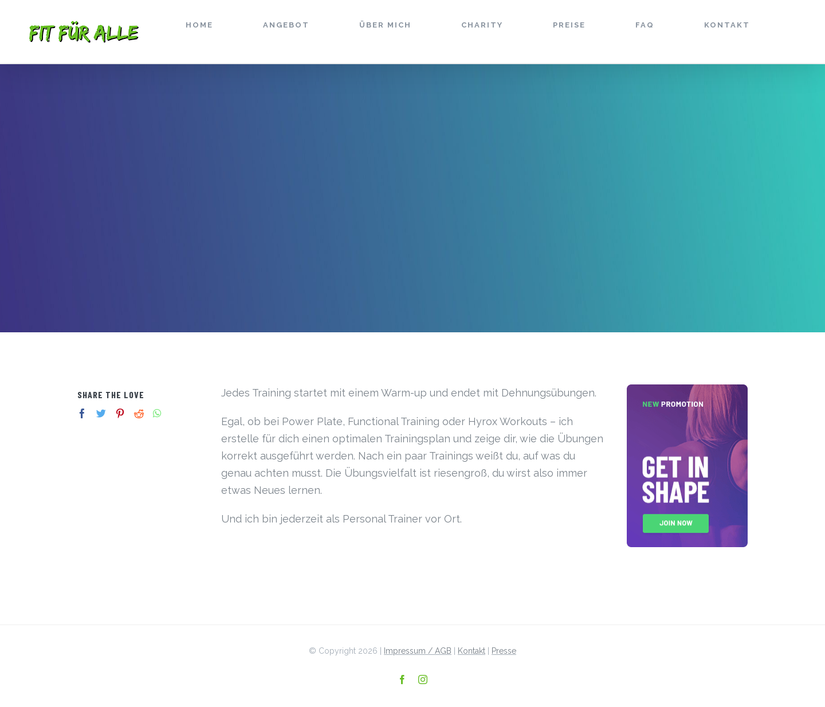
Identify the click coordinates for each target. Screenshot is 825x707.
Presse (504, 650)
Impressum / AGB (417, 650)
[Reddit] (139, 413)
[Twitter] (101, 413)
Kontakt (471, 650)
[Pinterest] (120, 413)
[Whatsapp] (157, 413)
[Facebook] (82, 413)
